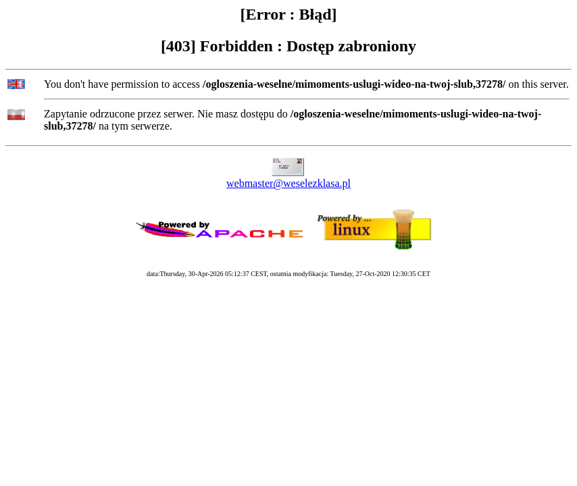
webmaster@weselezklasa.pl (288, 183)
